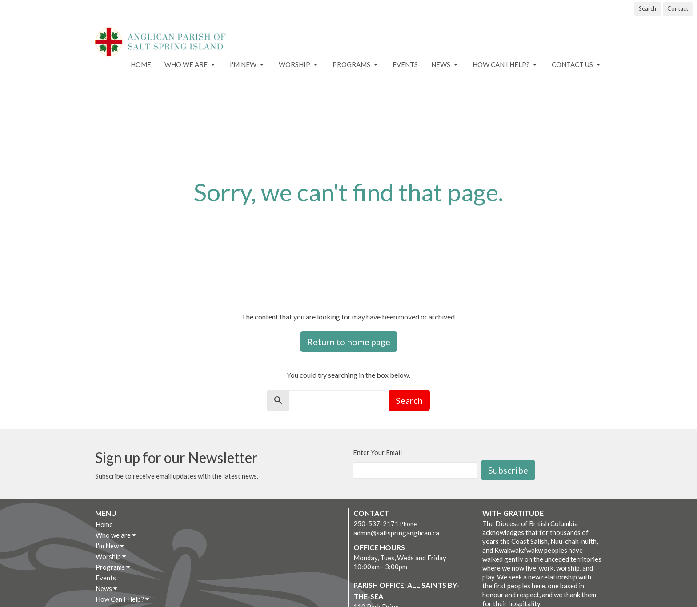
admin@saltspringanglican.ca (396, 533)
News (445, 64)
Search (647, 8)
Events (405, 64)
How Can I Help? (505, 64)
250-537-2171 (376, 523)
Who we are (190, 64)
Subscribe (508, 470)
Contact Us (577, 64)
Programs (355, 64)
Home (141, 64)
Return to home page (348, 341)
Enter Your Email (377, 452)
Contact (677, 8)
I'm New (247, 64)
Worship (299, 64)
